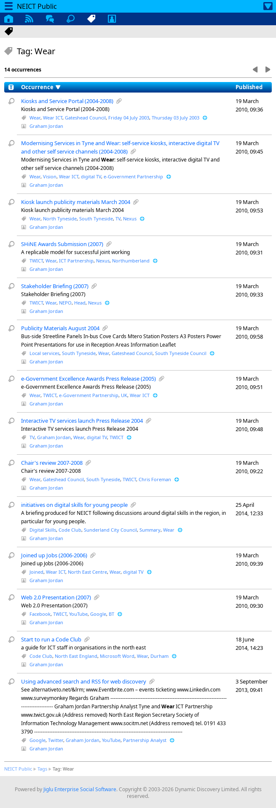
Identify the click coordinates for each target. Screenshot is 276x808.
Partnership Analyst (144, 740)
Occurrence (37, 87)
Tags (42, 769)
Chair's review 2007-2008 (52, 462)
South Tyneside (96, 218)
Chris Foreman (155, 479)
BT (111, 614)
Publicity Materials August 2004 (60, 328)
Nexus (130, 218)
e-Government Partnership (133, 176)
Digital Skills (42, 530)
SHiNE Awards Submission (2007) (62, 244)
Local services (44, 353)
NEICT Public (18, 769)
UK (124, 395)
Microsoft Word (117, 656)
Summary (150, 530)
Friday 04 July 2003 (128, 117)
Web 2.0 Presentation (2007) (56, 597)
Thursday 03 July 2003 (175, 117)
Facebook (40, 614)
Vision (49, 176)
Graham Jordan (46, 126)
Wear (34, 117)
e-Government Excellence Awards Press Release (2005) (88, 378)
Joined (36, 572)
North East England (76, 656)
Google (98, 614)
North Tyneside (60, 218)
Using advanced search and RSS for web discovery (83, 681)
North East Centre (87, 572)
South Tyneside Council (180, 353)
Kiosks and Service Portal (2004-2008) (67, 101)
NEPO (65, 302)
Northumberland (131, 260)
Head (80, 302)
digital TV (91, 176)
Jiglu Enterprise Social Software (79, 789)
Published (249, 87)
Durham (159, 656)
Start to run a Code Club (51, 639)
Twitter (55, 740)
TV (118, 218)
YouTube (78, 614)
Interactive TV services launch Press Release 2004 (82, 420)
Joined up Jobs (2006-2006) (54, 555)
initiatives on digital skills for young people (74, 505)
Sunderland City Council (110, 530)
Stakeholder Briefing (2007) (54, 286)
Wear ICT (52, 117)
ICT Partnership (76, 260)
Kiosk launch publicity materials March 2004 (75, 202)
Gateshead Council (85, 117)
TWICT (36, 260)
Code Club (70, 530)
